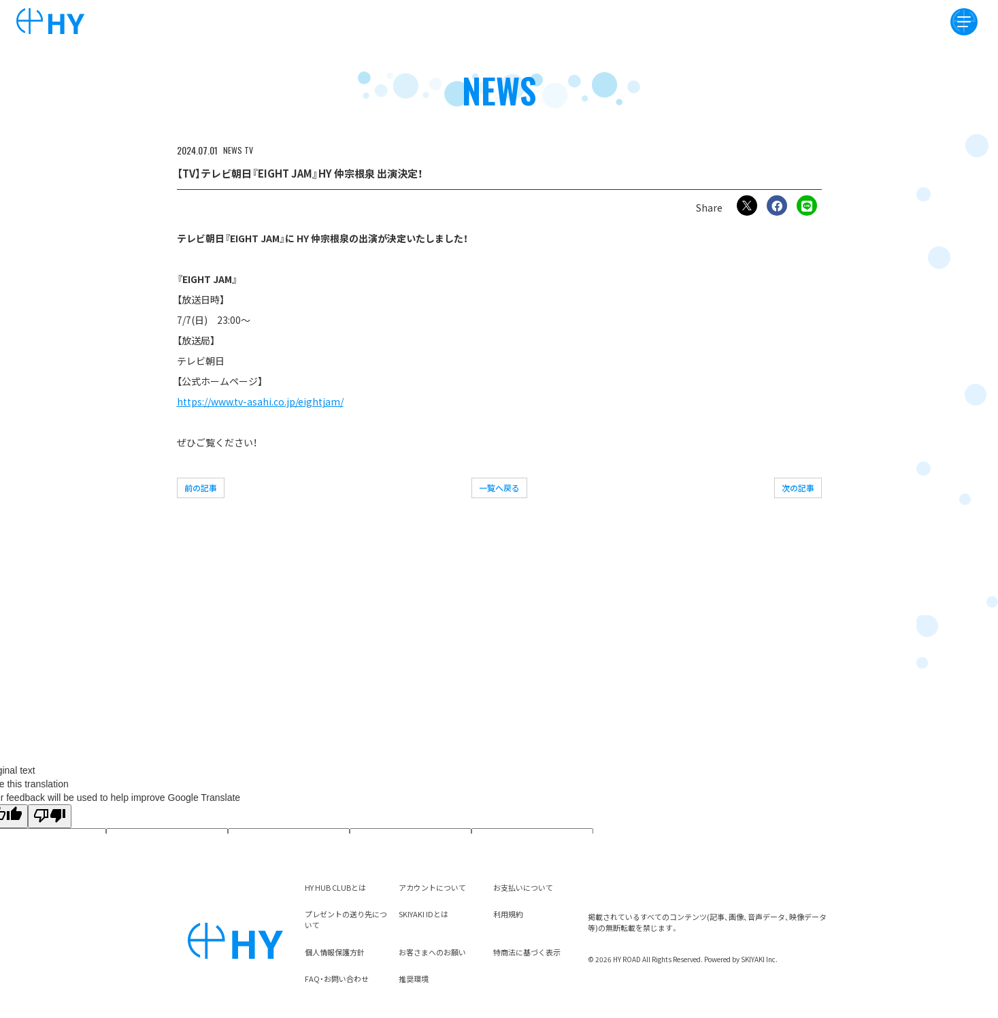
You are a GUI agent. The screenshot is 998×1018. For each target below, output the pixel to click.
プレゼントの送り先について (346, 919)
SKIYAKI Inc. (759, 959)
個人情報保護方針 (335, 952)
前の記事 (200, 487)
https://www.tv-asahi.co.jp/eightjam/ (260, 401)
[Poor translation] (49, 816)
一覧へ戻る (499, 487)
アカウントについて (432, 887)
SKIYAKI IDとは (423, 913)
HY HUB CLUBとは (335, 887)
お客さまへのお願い (432, 952)
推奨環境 (414, 978)
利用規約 (508, 913)
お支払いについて (523, 887)
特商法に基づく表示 (527, 952)
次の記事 (798, 487)
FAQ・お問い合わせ (337, 978)
